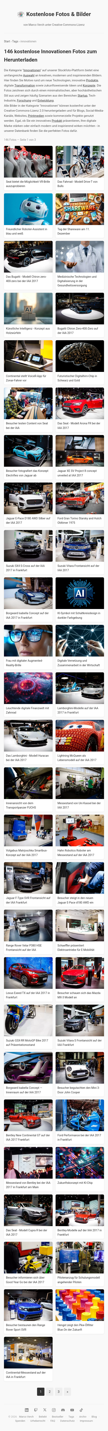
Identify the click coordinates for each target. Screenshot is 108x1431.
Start (7, 41)
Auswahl (28, 75)
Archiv (82, 1416)
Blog (94, 1416)
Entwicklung (45, 100)
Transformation (24, 85)
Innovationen (32, 70)
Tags (15, 41)
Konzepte (89, 85)
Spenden (20, 1420)
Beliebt (43, 1416)
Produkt (57, 121)
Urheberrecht (37, 1420)
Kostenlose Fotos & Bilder (54, 14)
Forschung (24, 100)
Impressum (86, 1420)
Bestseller (57, 1416)
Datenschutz (67, 1420)
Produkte (92, 80)
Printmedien (36, 116)
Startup (82, 95)
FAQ (52, 1420)
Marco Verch (26, 1416)
